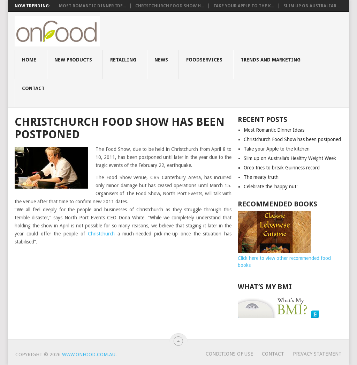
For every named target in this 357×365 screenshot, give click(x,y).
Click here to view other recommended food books (284, 258)
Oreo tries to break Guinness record (282, 167)
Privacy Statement (317, 354)
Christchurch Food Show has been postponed (292, 139)
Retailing (123, 60)
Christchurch (101, 233)
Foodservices (204, 60)
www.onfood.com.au (88, 354)
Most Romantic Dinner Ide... (92, 5)
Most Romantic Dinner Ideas (274, 130)
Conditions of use (229, 354)
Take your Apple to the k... (243, 5)
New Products (73, 60)
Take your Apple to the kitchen (277, 149)
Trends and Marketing (271, 60)
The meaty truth (261, 177)
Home (29, 60)
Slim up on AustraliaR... (311, 5)
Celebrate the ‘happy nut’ (270, 186)
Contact (33, 88)
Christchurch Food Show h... (169, 5)
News (161, 60)
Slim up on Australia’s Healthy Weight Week (290, 158)
